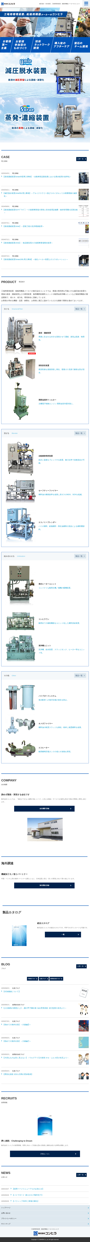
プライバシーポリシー (8, 1218)
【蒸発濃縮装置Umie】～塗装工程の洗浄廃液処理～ (23, 226)
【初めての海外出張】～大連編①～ (17, 1041)
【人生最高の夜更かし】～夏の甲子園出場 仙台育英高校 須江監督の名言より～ (34, 1008)
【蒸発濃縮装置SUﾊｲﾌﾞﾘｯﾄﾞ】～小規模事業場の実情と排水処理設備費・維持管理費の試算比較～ (40, 211)
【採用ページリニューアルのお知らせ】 (28, 1189)
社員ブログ (43, 978)
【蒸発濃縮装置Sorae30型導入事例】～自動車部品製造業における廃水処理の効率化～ (37, 177)
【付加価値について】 (11, 991)
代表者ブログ (31, 978)
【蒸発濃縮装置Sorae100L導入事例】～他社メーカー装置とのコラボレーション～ (35, 259)
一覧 (62, 934)
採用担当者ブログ (55, 978)
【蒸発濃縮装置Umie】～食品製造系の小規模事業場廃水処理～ (28, 243)
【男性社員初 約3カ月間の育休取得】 (18, 1074)
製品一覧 (79, 309)
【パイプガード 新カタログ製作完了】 (27, 1195)
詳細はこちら (45, 1154)
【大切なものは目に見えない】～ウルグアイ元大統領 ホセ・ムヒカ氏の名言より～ (36, 1058)
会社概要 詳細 (44, 808)
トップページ (5, 1208)
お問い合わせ (5, 1213)
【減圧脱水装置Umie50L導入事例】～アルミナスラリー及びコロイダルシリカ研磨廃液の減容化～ (40, 194)
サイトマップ (5, 1224)
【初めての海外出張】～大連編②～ (17, 1025)
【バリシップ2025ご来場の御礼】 (25, 1201)
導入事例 (15, 173)
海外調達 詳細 (44, 885)
